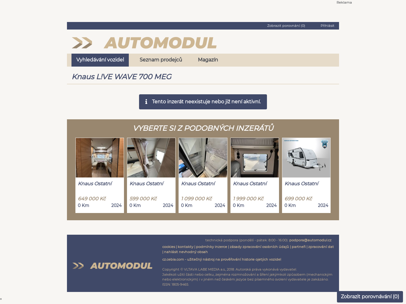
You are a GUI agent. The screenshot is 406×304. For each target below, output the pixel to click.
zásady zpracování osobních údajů (259, 247)
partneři (299, 247)
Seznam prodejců (161, 60)
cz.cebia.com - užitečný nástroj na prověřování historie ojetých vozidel (221, 259)
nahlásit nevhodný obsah (186, 252)
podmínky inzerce (211, 247)
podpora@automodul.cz (310, 240)
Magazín (208, 60)
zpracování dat (321, 247)
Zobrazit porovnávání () (370, 296)
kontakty (185, 247)
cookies (168, 247)
